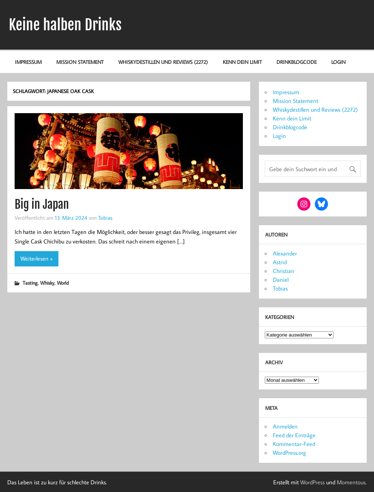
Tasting (30, 282)
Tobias (105, 217)
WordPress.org (289, 452)
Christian (283, 270)
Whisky (47, 282)
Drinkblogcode (296, 61)
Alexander (285, 253)
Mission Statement (80, 61)
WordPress (312, 482)
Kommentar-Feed (294, 443)
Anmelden (285, 426)
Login (338, 61)
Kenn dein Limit (242, 61)
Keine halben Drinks (65, 25)
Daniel (281, 279)
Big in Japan (42, 204)
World (63, 282)
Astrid (280, 262)
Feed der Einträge (294, 435)
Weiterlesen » (36, 258)
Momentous (351, 482)
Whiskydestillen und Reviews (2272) (163, 61)
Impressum (28, 61)
